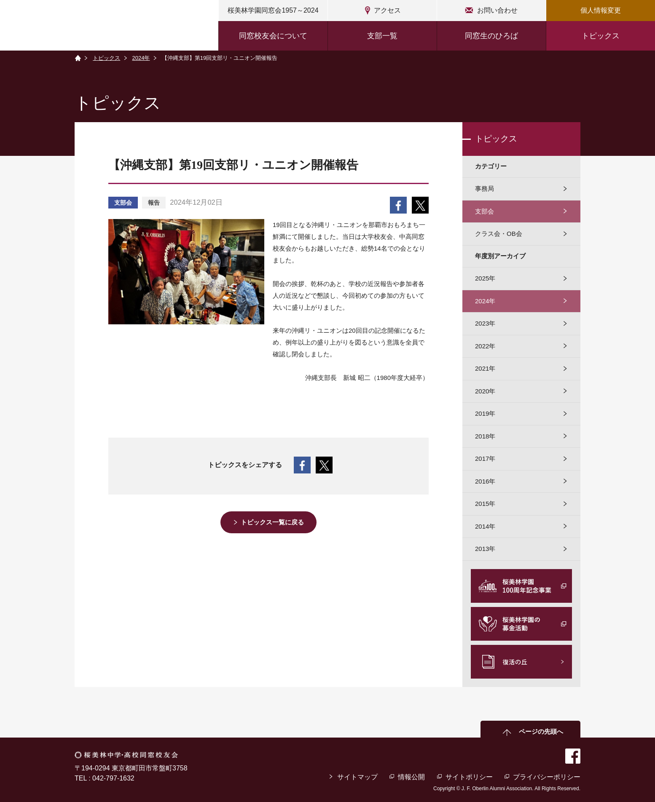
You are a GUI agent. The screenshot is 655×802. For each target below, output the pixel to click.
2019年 (485, 413)
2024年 (141, 58)
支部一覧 (382, 36)
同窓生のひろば (491, 36)
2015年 (485, 503)
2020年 (485, 391)
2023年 (485, 323)
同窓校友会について (273, 36)
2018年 (485, 436)
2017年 (485, 458)
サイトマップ (357, 777)
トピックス (601, 36)
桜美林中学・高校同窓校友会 (80, 26)
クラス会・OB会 (498, 233)
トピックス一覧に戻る (272, 522)
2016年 (485, 481)
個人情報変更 (600, 10)
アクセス (387, 10)
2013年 (485, 548)
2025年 (485, 278)
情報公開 (411, 777)
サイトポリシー (469, 777)
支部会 (484, 211)
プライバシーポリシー (546, 777)
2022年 (485, 346)
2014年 (485, 526)
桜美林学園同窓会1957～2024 (273, 10)
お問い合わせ (497, 10)
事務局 (484, 188)
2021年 (485, 368)
